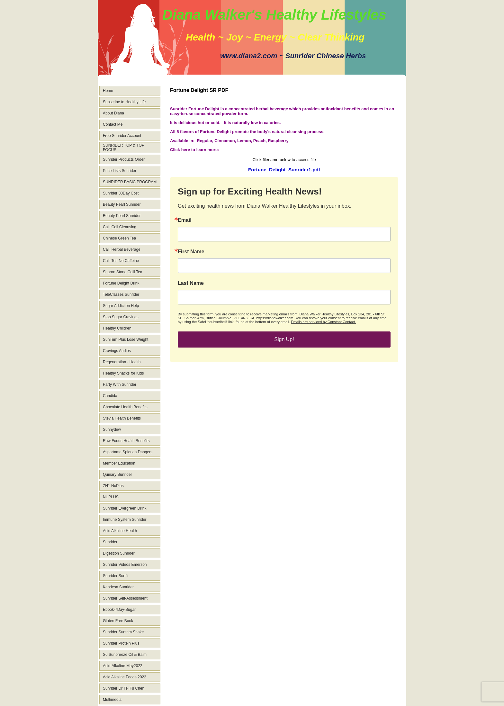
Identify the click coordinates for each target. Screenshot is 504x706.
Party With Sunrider (119, 384)
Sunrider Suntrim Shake (123, 632)
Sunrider (110, 542)
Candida (110, 396)
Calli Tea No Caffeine (121, 260)
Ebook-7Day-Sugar (119, 609)
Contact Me (112, 124)
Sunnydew (112, 429)
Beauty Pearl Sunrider (121, 204)
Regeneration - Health (121, 362)
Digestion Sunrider (119, 553)
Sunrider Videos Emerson (125, 564)
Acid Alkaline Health (120, 531)
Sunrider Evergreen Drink (124, 508)
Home (108, 90)
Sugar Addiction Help (121, 305)
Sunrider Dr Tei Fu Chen (123, 688)
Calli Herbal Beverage (121, 249)
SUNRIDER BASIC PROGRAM (130, 182)
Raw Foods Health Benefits (126, 441)
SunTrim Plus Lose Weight (125, 339)
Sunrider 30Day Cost (121, 193)
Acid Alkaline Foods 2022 (124, 677)
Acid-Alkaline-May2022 (122, 666)
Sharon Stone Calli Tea (122, 272)
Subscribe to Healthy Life (124, 102)
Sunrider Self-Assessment (125, 598)
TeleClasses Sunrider (121, 294)
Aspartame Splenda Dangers (127, 452)
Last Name (191, 283)
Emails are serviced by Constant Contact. (323, 322)
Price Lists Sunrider (119, 170)
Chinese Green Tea (119, 238)
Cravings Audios (117, 350)
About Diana (113, 113)
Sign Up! (284, 339)
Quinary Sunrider (117, 474)
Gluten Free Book (118, 621)
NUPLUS (111, 497)
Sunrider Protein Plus (121, 643)
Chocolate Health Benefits (125, 407)
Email (185, 220)
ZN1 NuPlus (113, 486)
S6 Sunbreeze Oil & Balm (125, 654)
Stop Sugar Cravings (121, 317)
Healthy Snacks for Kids (123, 373)
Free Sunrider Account (122, 135)
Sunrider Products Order (124, 159)
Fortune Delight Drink (121, 283)
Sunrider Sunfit (115, 576)
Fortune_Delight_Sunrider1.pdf (284, 169)
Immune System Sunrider (124, 519)
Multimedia (112, 699)
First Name (191, 251)
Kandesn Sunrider (118, 587)
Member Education (119, 463)
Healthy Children (117, 328)
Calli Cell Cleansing (119, 227)
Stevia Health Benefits (122, 418)
